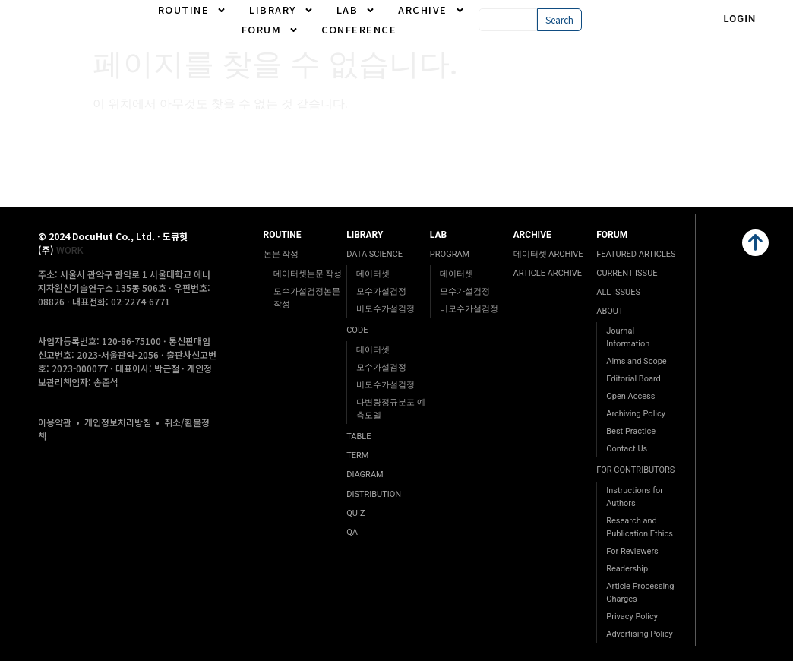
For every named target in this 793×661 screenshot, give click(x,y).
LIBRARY (281, 10)
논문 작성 (281, 254)
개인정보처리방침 (117, 422)
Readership (627, 569)
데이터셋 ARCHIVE (548, 254)
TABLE (358, 436)
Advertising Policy (639, 634)
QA (352, 532)
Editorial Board (633, 379)
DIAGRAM (364, 474)
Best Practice (631, 431)
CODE (357, 330)
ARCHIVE (431, 10)
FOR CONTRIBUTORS (635, 470)
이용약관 (54, 422)
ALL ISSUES (618, 292)
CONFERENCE (358, 29)
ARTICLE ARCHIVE (547, 273)
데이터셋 (373, 274)
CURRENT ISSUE (626, 273)
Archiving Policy (635, 414)
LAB (356, 10)
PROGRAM (449, 254)
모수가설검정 (381, 291)
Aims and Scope (636, 361)
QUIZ (355, 513)
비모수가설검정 (385, 309)
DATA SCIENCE (374, 254)
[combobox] (508, 19)
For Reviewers (632, 551)
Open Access (630, 396)
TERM (357, 455)
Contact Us (626, 449)
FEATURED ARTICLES (635, 254)
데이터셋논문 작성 (308, 274)
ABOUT (609, 311)
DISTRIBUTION (373, 494)
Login (740, 18)
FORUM (270, 30)
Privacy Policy (632, 616)
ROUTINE (192, 10)
